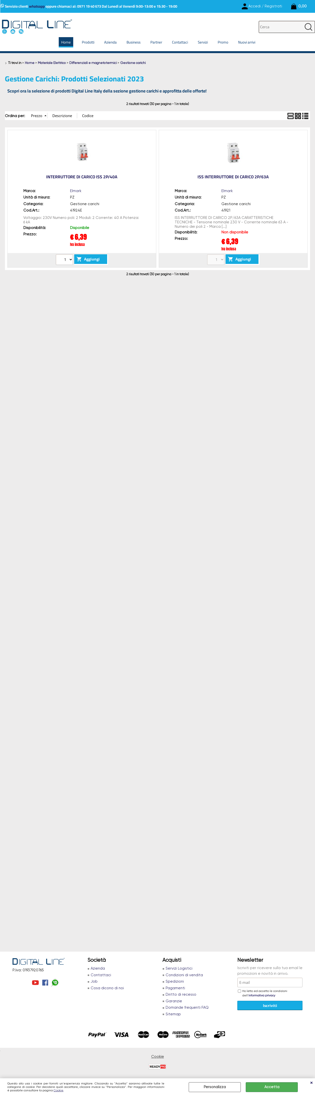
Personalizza (215, 1087)
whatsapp (37, 6)
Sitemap (173, 1014)
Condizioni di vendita (184, 975)
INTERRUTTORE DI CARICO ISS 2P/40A (81, 177)
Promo (223, 42)
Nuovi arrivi (246, 42)
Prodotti (88, 42)
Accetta (271, 1087)
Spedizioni (175, 981)
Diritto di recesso (181, 994)
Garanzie (174, 1001)
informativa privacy (261, 995)
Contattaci (180, 42)
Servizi (203, 42)
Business (134, 42)
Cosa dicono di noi (107, 988)
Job (94, 981)
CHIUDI (311, 1083)
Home (66, 42)
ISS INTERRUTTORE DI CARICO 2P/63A (233, 177)
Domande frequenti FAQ (187, 1007)
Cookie (58, 1090)
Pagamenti (175, 988)
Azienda (110, 42)
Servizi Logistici (179, 968)
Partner (156, 42)
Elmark (75, 191)
